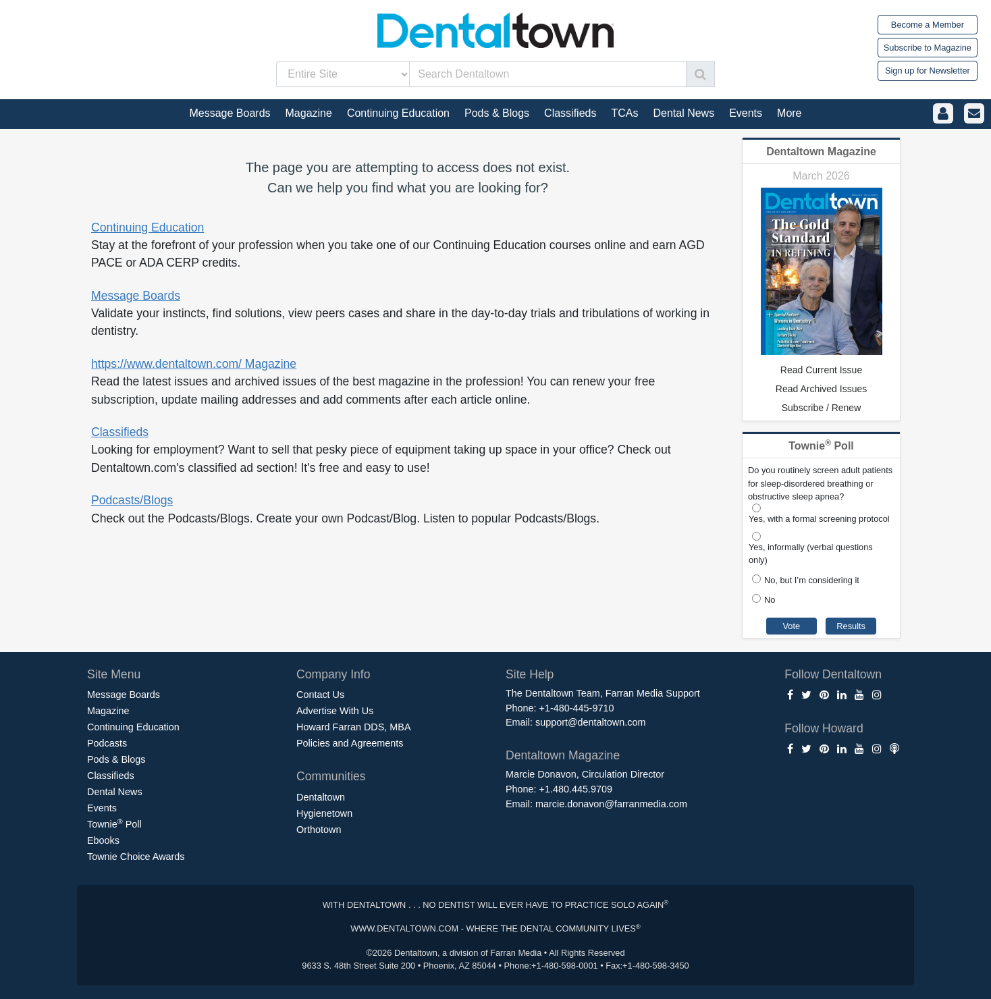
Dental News (114, 791)
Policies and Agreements (349, 743)
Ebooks (103, 840)
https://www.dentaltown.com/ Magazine (193, 364)
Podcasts (107, 743)
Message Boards (135, 295)
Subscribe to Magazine (927, 48)
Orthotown (318, 829)
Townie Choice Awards (136, 856)
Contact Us (320, 694)
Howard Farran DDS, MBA (353, 727)
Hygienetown (324, 813)
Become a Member (927, 25)
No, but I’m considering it (811, 580)
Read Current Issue (821, 369)
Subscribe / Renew (821, 407)
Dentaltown (320, 797)
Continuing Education (147, 227)
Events (102, 808)
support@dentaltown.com (590, 722)
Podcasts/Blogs (132, 500)
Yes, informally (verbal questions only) (811, 553)
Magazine (108, 710)
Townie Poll (114, 823)
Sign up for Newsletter (927, 70)
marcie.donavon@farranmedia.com (611, 804)
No (769, 600)
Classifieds (120, 432)
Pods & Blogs (116, 759)
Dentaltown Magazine (821, 151)
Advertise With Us (334, 710)
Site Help (530, 674)
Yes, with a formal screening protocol (819, 519)
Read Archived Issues (821, 388)
